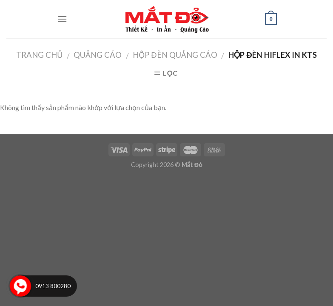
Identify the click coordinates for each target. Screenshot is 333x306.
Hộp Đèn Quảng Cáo (175, 55)
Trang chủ (39, 55)
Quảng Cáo (98, 55)
